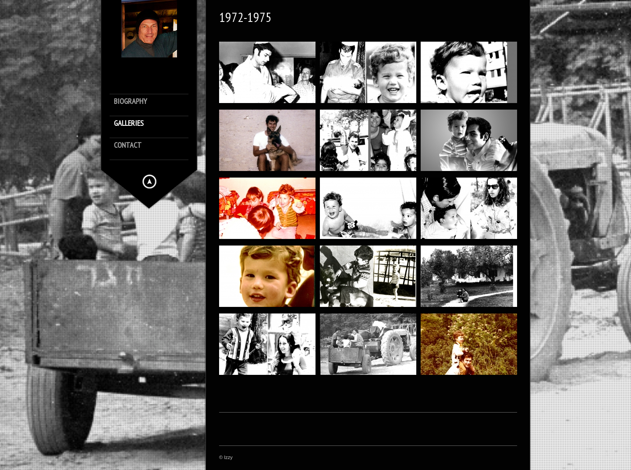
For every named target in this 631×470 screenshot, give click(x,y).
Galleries (129, 123)
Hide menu (149, 181)
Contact (128, 145)
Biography (130, 101)
